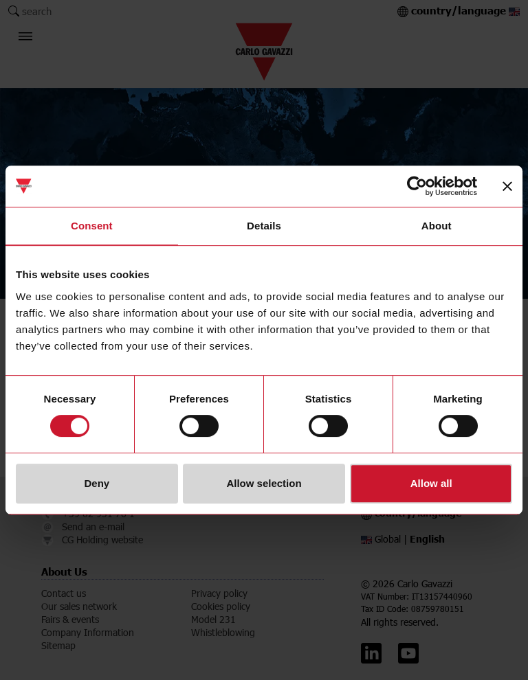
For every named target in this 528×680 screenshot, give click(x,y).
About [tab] (436, 225)
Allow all (431, 483)
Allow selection (263, 483)
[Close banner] (507, 186)
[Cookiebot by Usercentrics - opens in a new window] (417, 186)
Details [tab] (264, 225)
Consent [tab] (92, 225)
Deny (96, 483)
